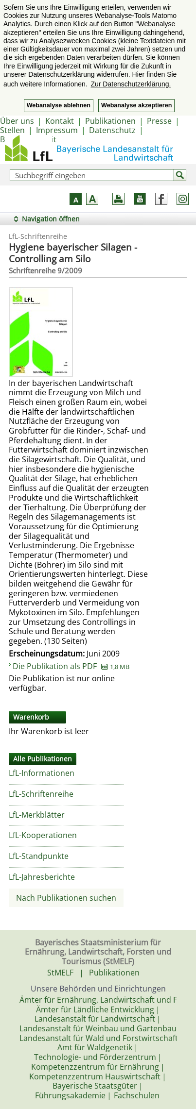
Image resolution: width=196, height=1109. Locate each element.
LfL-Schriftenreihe (41, 794)
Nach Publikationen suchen (66, 897)
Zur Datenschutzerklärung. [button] (130, 84)
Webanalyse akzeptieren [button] (136, 105)
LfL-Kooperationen (43, 835)
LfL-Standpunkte (39, 856)
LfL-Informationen (41, 773)
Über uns (17, 121)
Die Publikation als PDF (71, 666)
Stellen (12, 130)
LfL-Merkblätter (37, 814)
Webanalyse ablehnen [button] (58, 105)
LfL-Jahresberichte (42, 877)
